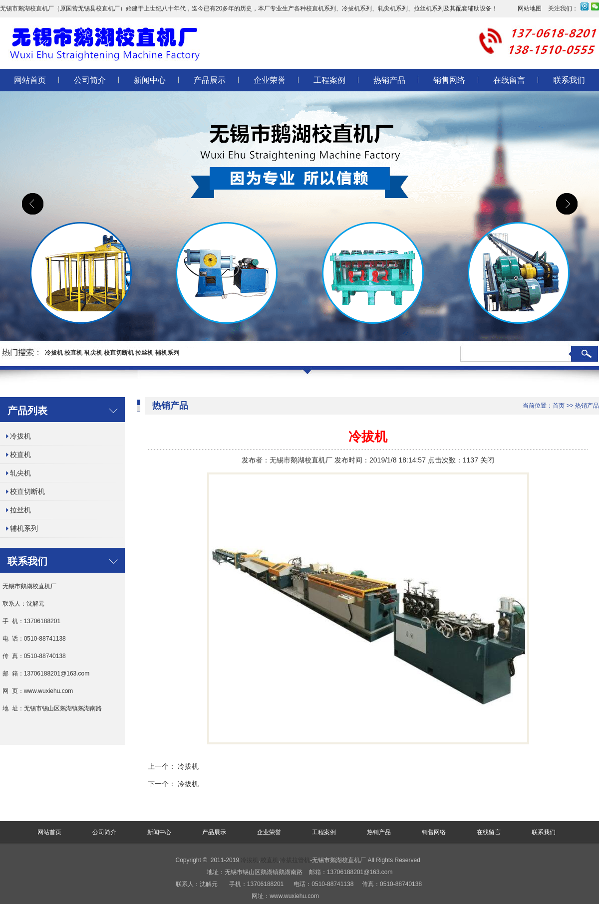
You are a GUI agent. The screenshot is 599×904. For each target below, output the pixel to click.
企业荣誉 (270, 80)
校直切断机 (119, 352)
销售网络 (449, 80)
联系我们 (569, 80)
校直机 (73, 352)
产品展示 (210, 80)
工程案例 (329, 80)
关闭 (487, 460)
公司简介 (90, 80)
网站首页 (30, 80)
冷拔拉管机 (295, 860)
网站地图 (530, 8)
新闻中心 (150, 80)
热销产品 (389, 80)
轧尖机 (93, 352)
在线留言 (509, 80)
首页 (559, 405)
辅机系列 (167, 352)
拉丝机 (144, 352)
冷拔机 (54, 352)
